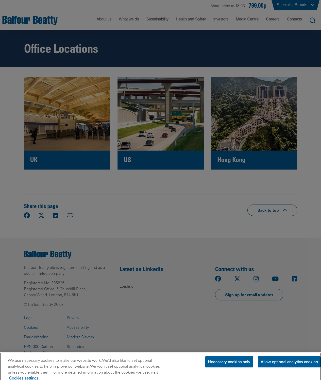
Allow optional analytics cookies (289, 369)
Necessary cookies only (229, 369)
